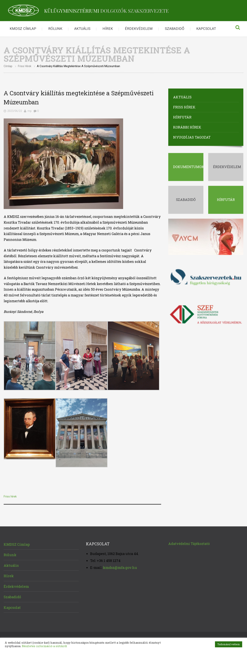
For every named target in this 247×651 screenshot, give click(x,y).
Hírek (107, 28)
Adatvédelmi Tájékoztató (189, 543)
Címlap (8, 65)
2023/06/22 (14, 110)
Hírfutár (182, 116)
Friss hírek (24, 65)
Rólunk (55, 28)
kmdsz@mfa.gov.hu (120, 567)
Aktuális (82, 28)
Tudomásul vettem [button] (228, 644)
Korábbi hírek (187, 126)
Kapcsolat (206, 28)
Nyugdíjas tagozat (192, 136)
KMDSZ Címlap (23, 28)
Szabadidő (174, 28)
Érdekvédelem (139, 28)
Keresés (237, 28)
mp (30, 110)
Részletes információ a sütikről (44, 646)
